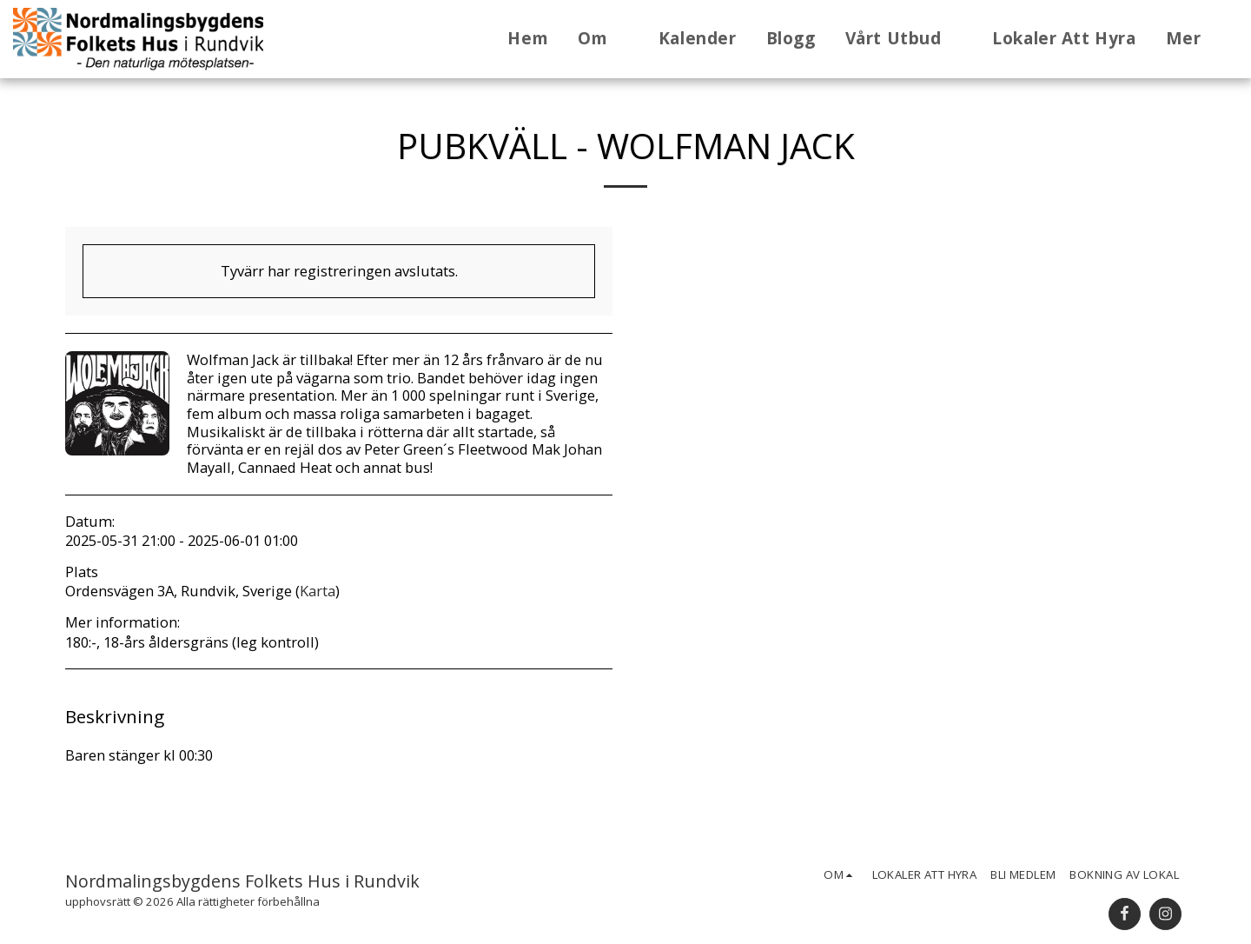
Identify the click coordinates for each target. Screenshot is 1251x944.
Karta (317, 591)
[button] (603, 39)
